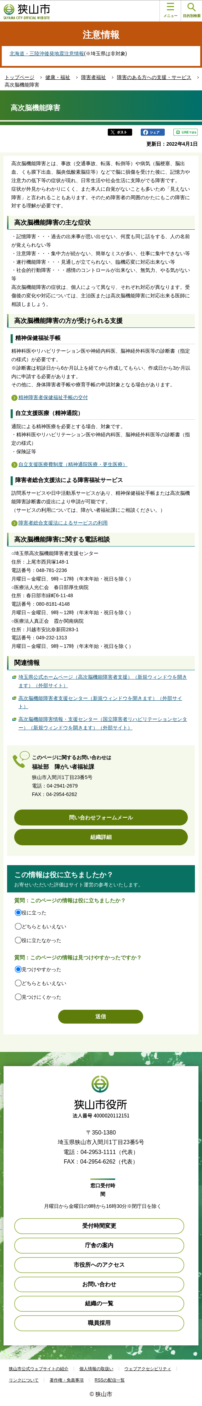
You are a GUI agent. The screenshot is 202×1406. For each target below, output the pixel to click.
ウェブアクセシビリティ (147, 1369)
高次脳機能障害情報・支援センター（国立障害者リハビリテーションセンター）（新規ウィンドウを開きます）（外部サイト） (102, 723)
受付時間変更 (99, 1226)
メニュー (170, 10)
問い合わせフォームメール (101, 817)
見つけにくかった (41, 997)
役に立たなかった (41, 940)
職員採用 (99, 1323)
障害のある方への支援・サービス (154, 77)
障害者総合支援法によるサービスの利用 (63, 523)
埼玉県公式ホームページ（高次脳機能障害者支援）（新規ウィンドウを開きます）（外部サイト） (102, 681)
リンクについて (24, 1380)
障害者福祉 (93, 77)
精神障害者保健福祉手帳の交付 (53, 397)
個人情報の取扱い (96, 1369)
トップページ (19, 77)
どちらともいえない (44, 926)
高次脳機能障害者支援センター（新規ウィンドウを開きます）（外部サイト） (100, 702)
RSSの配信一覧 (110, 1380)
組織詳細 (101, 837)
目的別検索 (192, 10)
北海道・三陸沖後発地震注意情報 (47, 53)
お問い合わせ (99, 1284)
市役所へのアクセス (99, 1265)
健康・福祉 (57, 77)
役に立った (34, 912)
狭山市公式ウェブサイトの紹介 (38, 1369)
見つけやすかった (41, 969)
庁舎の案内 (99, 1245)
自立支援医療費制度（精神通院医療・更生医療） (73, 464)
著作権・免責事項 (67, 1380)
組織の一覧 (99, 1303)
